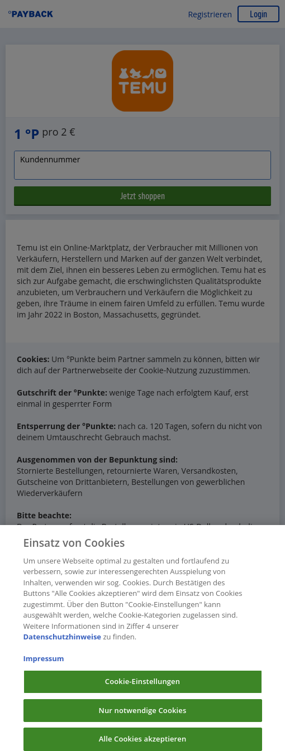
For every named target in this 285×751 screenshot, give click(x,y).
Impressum (43, 663)
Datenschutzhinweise (62, 641)
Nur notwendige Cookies (143, 714)
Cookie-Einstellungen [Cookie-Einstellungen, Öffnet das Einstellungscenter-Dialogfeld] (142, 685)
